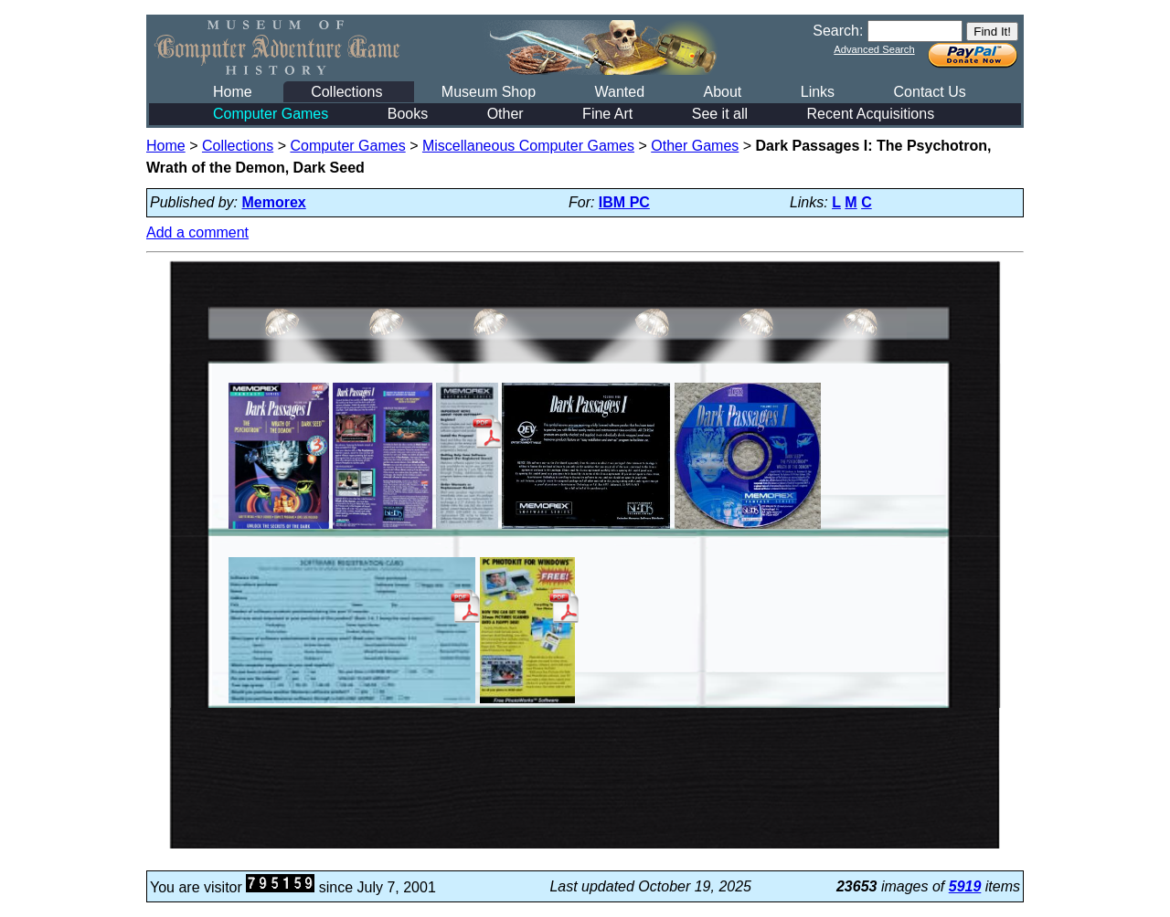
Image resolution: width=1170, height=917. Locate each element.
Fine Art (607, 113)
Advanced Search (874, 49)
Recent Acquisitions (871, 113)
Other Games (695, 145)
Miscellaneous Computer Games (528, 145)
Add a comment (197, 232)
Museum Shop (488, 92)
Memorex (274, 202)
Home (232, 92)
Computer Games (270, 113)
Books (408, 113)
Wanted (619, 92)
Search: (838, 30)
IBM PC (624, 202)
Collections (346, 92)
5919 (965, 886)
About (722, 92)
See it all (720, 113)
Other (505, 113)
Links (818, 92)
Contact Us (930, 92)
